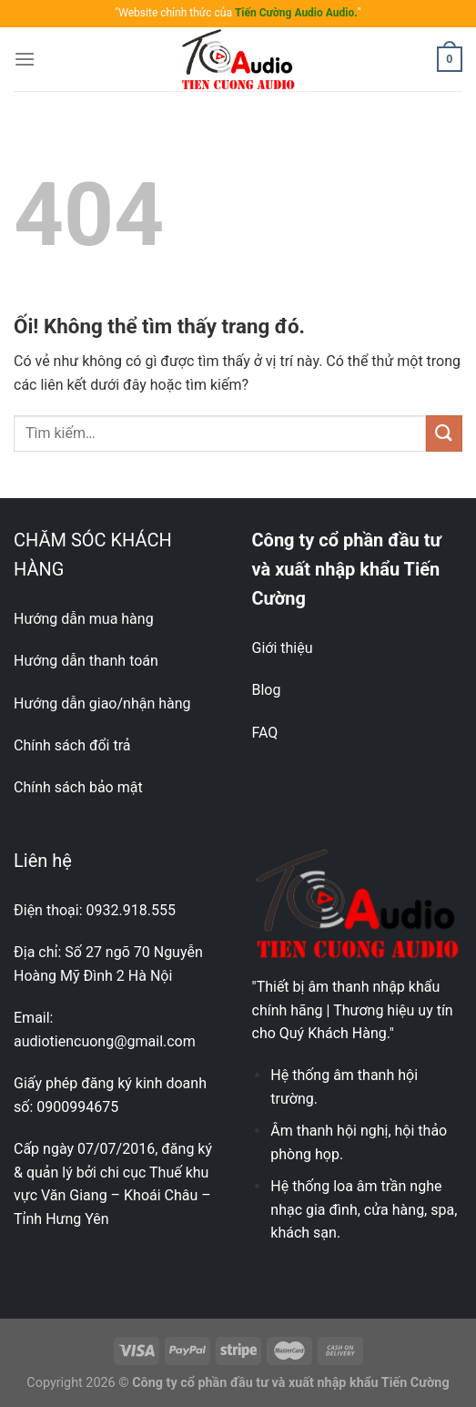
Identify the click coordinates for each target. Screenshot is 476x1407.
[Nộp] (444, 433)
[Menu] (24, 58)
